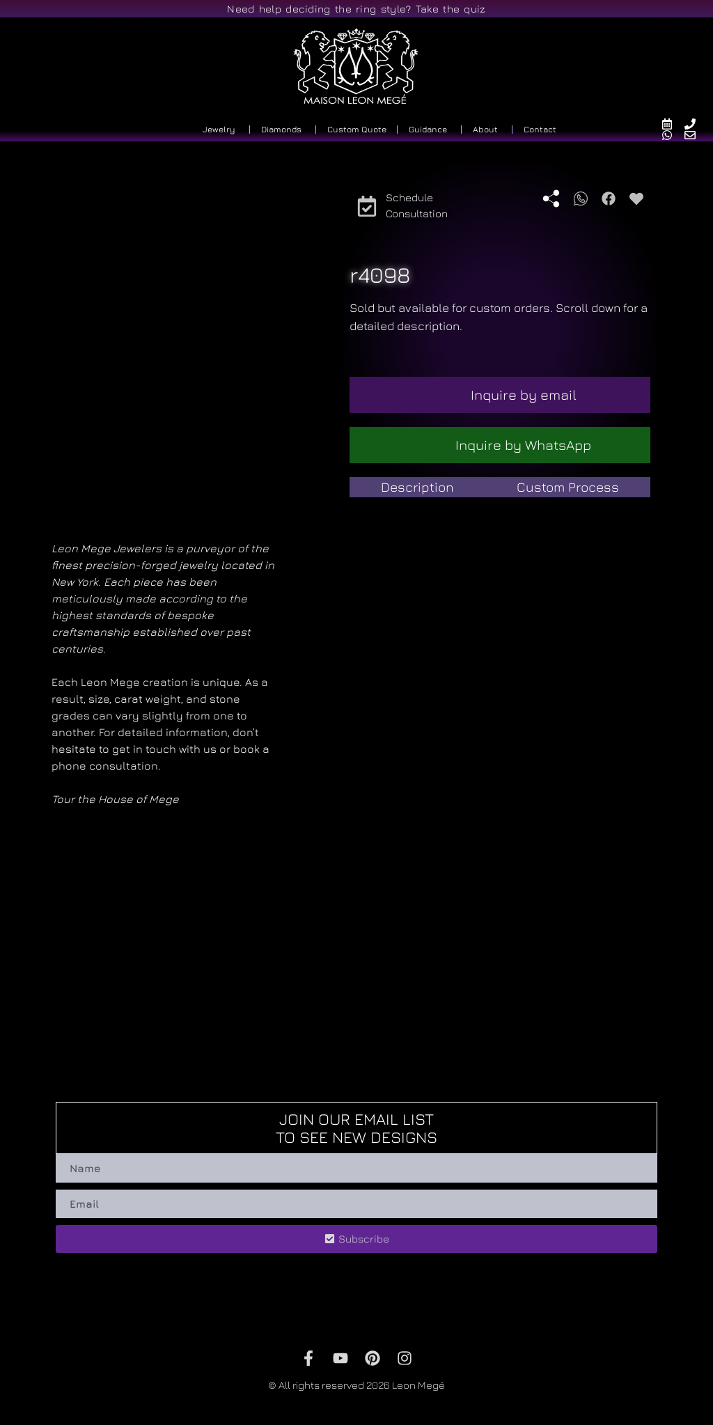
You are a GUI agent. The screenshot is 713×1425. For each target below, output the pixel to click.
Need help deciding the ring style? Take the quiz (356, 9)
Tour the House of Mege (115, 799)
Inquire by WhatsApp (523, 445)
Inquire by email (524, 395)
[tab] (417, 487)
